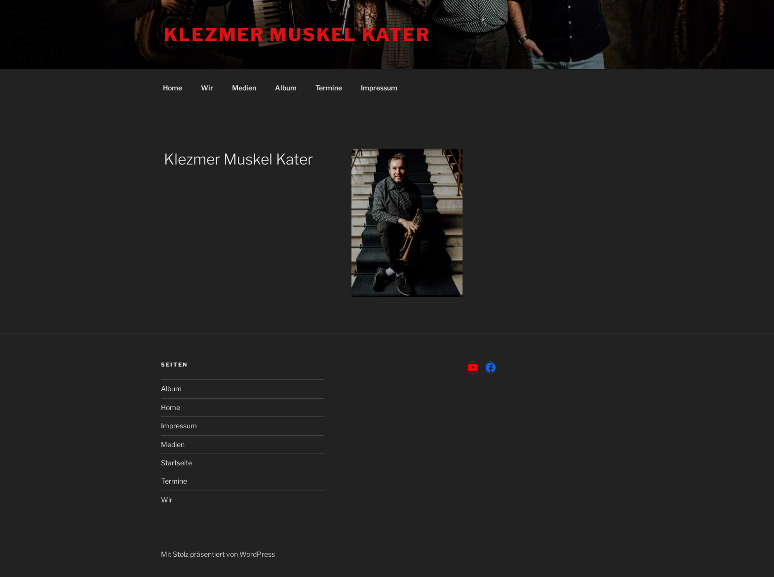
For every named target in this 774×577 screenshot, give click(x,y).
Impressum (379, 87)
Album (286, 87)
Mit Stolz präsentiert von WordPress (218, 554)
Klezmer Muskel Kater (297, 34)
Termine (328, 87)
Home (172, 87)
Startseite (176, 462)
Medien (244, 87)
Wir (207, 87)
